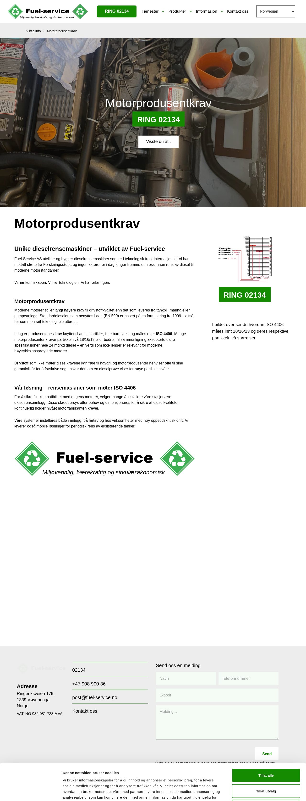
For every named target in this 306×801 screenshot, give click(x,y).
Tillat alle (266, 738)
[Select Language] (275, 11)
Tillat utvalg (266, 754)
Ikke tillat (266, 770)
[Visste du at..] (158, 142)
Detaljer (254, 792)
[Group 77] (41, 668)
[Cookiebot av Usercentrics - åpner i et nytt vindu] (31, 791)
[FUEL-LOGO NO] (47, 11)
